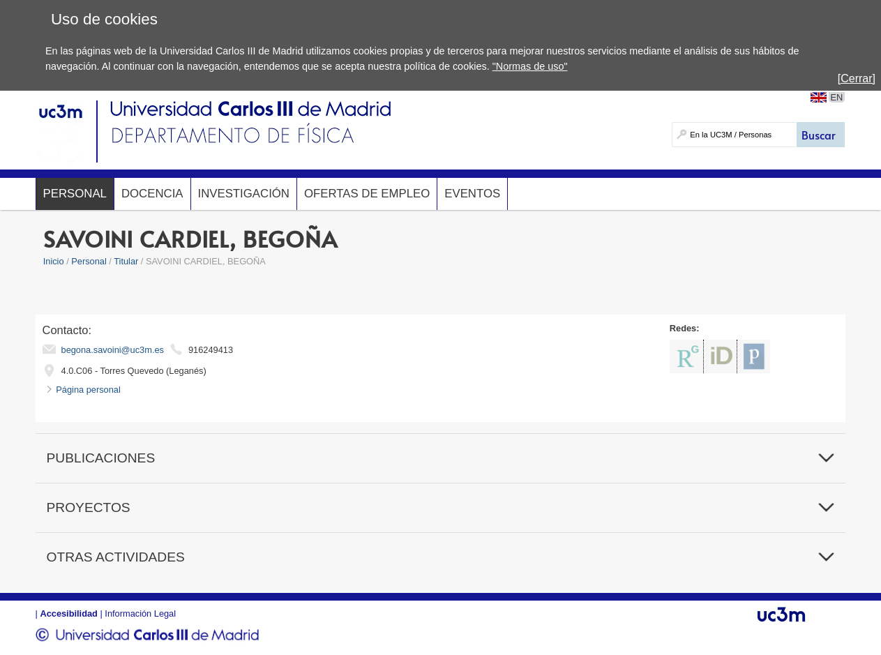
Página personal (88, 389)
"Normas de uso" (530, 66)
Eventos (472, 193)
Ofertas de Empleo (367, 193)
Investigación (243, 193)
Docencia (152, 193)
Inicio (53, 261)
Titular (126, 261)
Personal (75, 193)
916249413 (210, 350)
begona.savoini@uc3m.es (112, 350)
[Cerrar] (856, 78)
